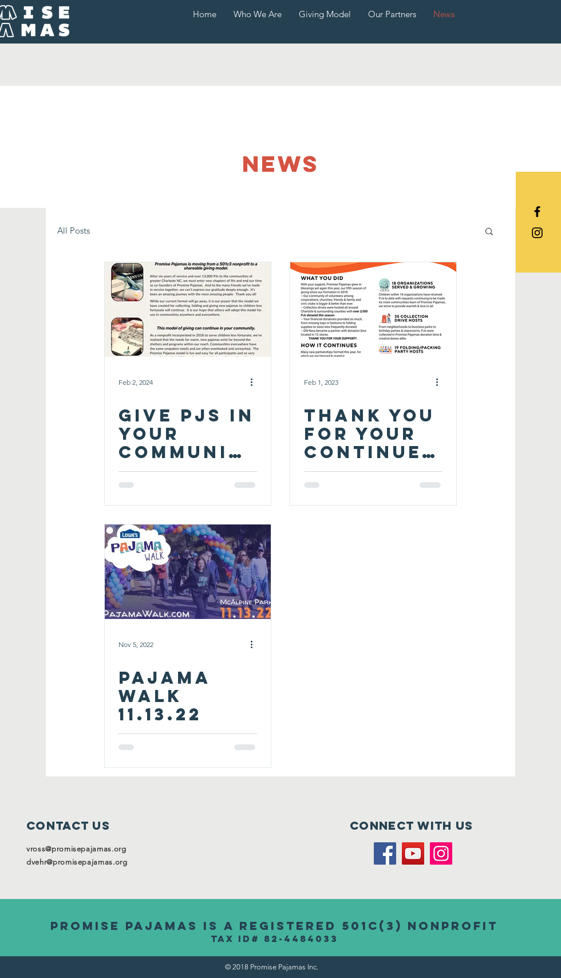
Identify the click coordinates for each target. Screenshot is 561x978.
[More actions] (255, 382)
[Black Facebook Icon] (537, 211)
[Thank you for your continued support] (373, 309)
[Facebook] (385, 853)
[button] (489, 232)
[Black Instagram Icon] (537, 233)
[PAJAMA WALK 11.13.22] (188, 572)
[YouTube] (413, 853)
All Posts (73, 230)
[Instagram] (441, 853)
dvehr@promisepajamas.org (77, 862)
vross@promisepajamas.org (76, 849)
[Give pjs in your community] (188, 309)
